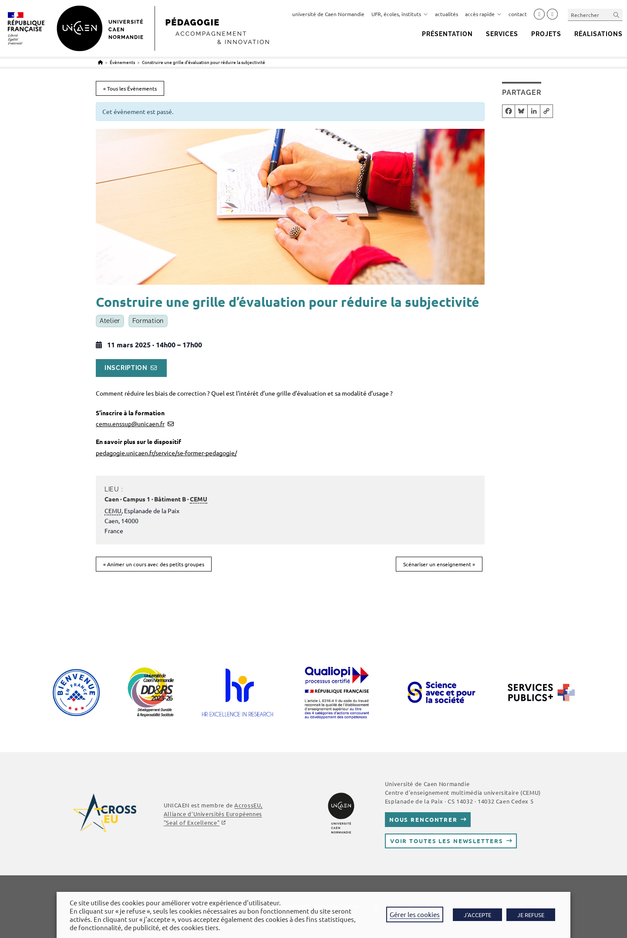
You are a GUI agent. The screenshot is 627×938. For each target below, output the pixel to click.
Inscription (126, 367)
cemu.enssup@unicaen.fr (130, 423)
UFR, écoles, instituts (399, 13)
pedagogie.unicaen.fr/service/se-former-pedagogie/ (166, 453)
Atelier (110, 321)
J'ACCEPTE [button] (477, 914)
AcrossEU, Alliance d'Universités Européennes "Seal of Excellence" (213, 813)
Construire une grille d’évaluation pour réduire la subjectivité (203, 62)
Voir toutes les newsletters (446, 840)
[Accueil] (100, 62)
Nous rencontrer (423, 819)
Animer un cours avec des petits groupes (153, 564)
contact (518, 13)
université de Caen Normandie (328, 13)
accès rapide (483, 13)
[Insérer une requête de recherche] (595, 14)
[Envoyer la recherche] (617, 14)
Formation (148, 321)
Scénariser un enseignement (439, 564)
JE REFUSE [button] (530, 914)
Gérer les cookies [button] (415, 914)
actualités (446, 13)
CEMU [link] (198, 499)
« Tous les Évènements (130, 88)
